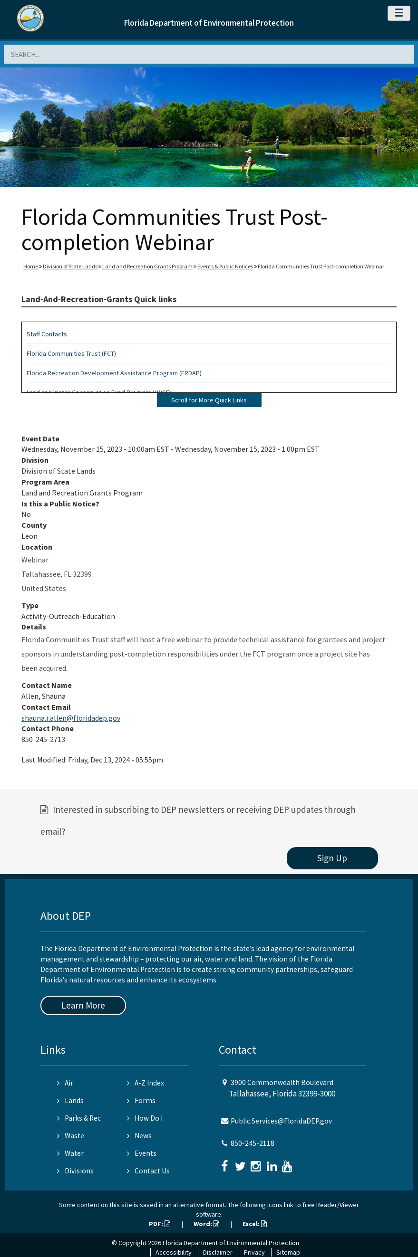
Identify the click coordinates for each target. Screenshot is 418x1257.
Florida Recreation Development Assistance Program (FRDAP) (114, 373)
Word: (206, 1223)
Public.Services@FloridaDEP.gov (281, 1120)
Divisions (75, 1170)
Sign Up (332, 858)
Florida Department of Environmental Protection (209, 23)
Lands (70, 1100)
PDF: (159, 1223)
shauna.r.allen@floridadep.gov (70, 718)
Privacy (254, 1252)
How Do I (145, 1118)
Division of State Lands (70, 266)
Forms (141, 1100)
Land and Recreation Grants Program (147, 266)
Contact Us (148, 1170)
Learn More (83, 1005)
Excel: (255, 1223)
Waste (70, 1135)
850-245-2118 (252, 1143)
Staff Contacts (47, 334)
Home (30, 266)
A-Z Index (145, 1082)
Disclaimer (218, 1252)
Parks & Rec (79, 1118)
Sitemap (288, 1252)
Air (65, 1082)
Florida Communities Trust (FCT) (71, 353)
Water (70, 1153)
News (139, 1135)
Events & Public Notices (225, 266)
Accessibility (174, 1252)
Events (141, 1153)
